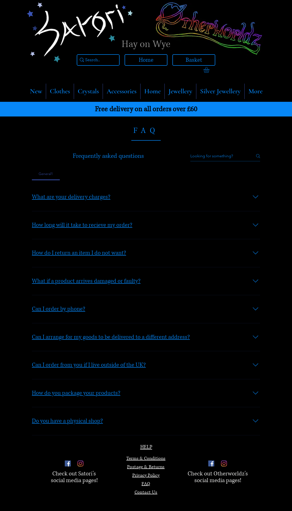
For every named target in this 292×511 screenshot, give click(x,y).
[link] (210, 70)
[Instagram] (80, 463)
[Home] (146, 60)
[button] (60, 91)
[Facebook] (68, 463)
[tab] (46, 173)
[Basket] (193, 60)
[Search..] (97, 60)
